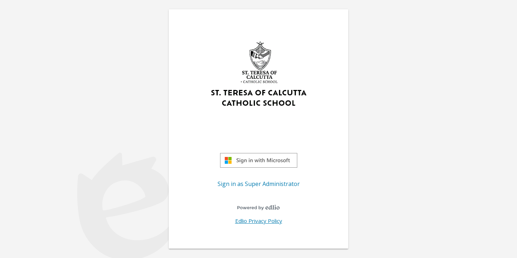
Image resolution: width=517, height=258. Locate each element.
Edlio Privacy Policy (258, 220)
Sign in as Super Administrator (259, 184)
